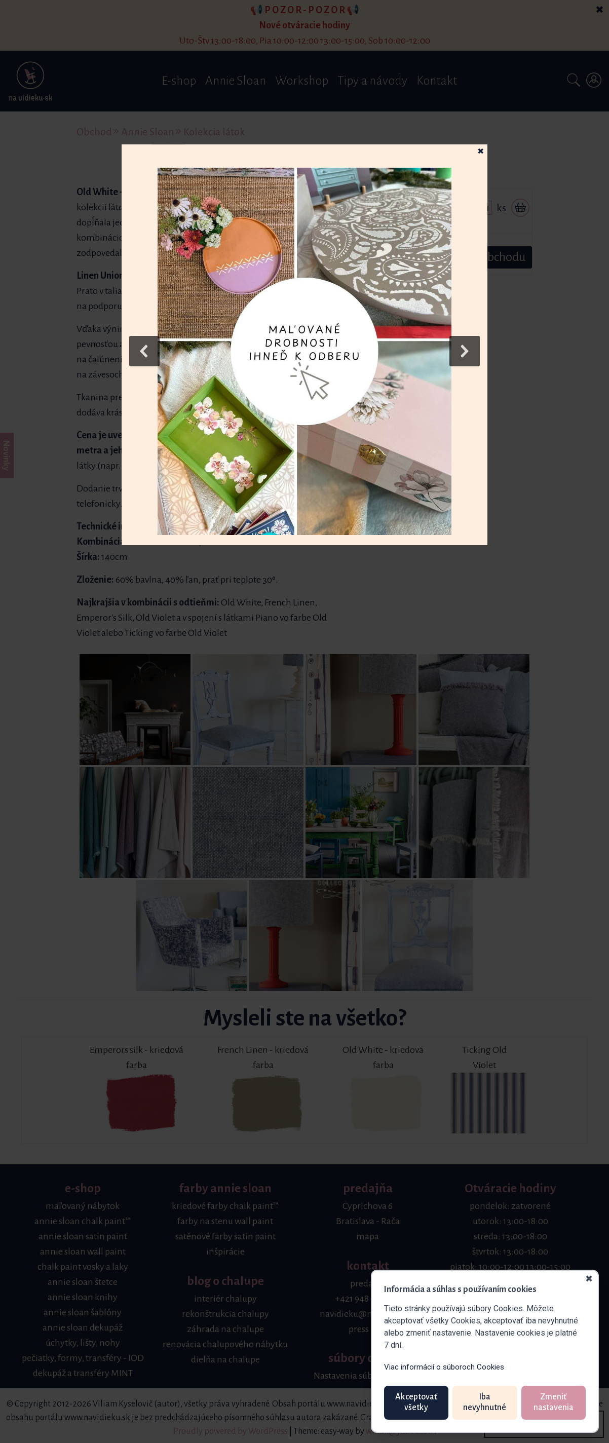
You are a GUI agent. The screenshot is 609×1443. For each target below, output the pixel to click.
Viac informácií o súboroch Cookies (444, 1367)
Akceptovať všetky (416, 1402)
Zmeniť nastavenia (554, 1402)
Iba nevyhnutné (484, 1402)
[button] (304, 351)
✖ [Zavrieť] (589, 1279)
